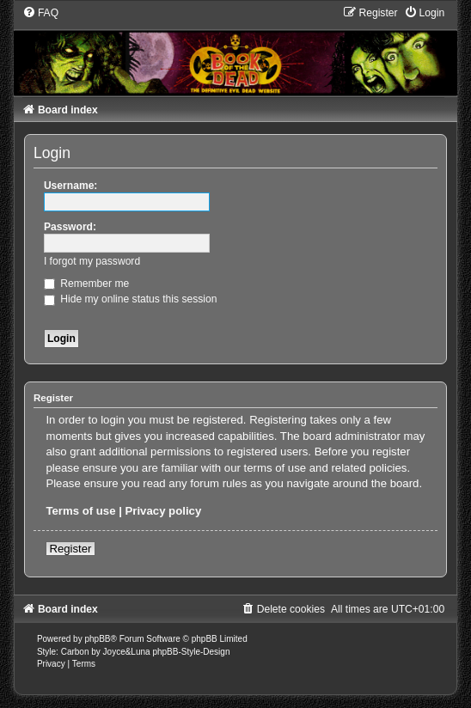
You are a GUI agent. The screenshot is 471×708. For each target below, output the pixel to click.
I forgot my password (92, 261)
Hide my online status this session (130, 299)
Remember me (86, 284)
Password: (70, 227)
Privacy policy (163, 510)
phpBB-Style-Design (190, 651)
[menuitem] (40, 13)
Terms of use (80, 510)
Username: (71, 186)
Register (70, 548)
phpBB (97, 639)
